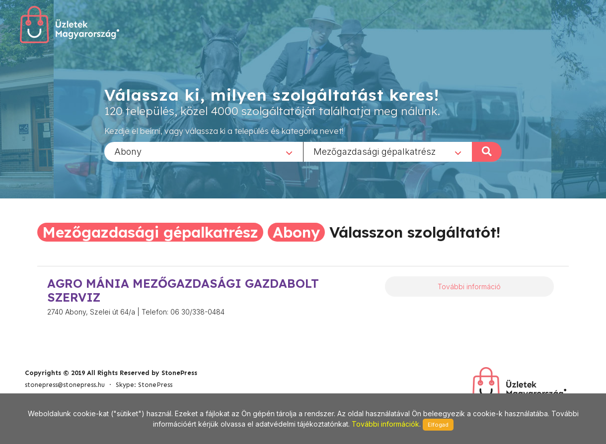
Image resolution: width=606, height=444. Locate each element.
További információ (469, 286)
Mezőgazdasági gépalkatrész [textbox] (374, 151)
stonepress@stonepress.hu (65, 384)
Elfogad (438, 424)
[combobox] (203, 151)
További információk (385, 424)
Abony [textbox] (128, 151)
